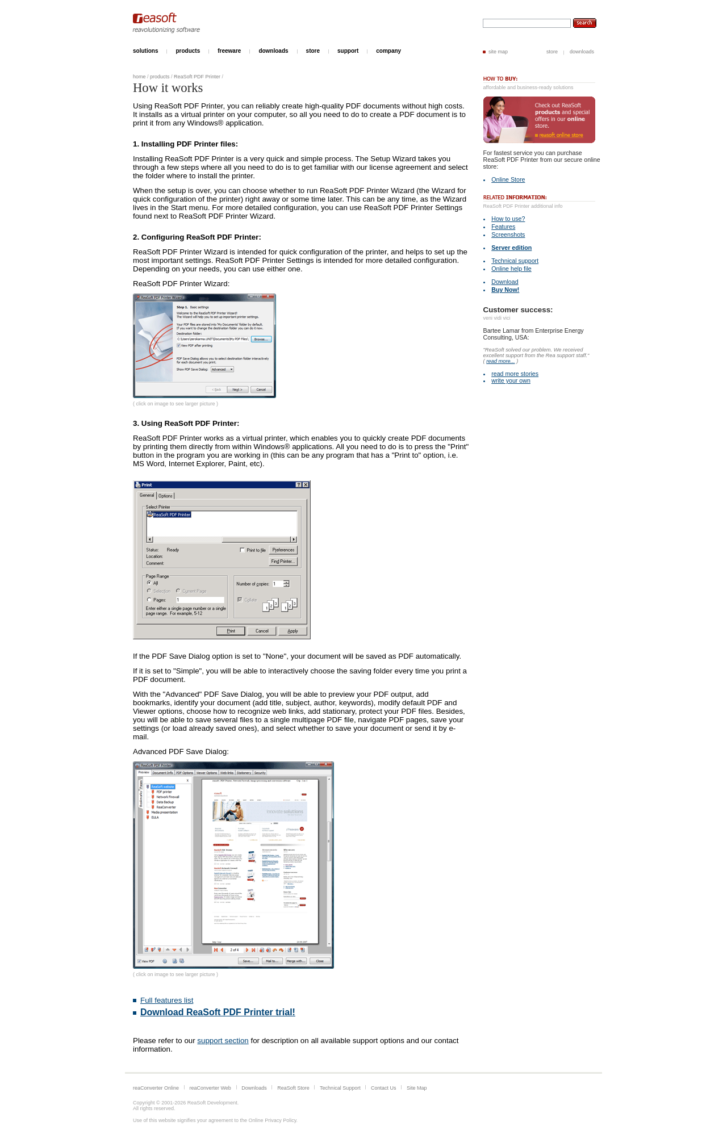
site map (498, 52)
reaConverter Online (156, 1088)
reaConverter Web (210, 1088)
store (552, 52)
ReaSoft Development (212, 1103)
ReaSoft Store (293, 1088)
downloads (582, 52)
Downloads (254, 1088)
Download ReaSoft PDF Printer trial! (217, 1012)
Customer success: (518, 309)
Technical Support (340, 1088)
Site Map (417, 1088)
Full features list (166, 1000)
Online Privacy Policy (272, 1120)
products (160, 76)
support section (222, 1040)
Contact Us (383, 1088)
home (139, 76)
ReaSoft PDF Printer (197, 76)
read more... (500, 361)
